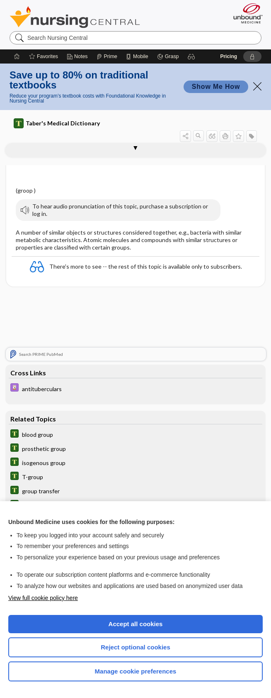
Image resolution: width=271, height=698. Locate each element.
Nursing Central (75, 17)
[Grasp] (168, 56)
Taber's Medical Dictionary (57, 123)
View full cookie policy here (43, 598)
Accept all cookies (136, 623)
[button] (191, 56)
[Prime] (107, 56)
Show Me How (216, 86)
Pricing (228, 56)
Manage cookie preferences (136, 671)
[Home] (17, 56)
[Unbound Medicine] (245, 13)
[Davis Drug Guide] (135, 388)
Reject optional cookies (135, 647)
